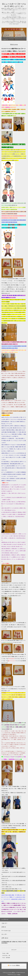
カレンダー (4, 934)
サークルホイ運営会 (10, 972)
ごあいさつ (4, 923)
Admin (18, 974)
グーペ (15, 974)
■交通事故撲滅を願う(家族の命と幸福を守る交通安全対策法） (13, 942)
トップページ (4, 919)
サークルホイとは (5, 930)
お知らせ (3, 926)
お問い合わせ (4, 938)
